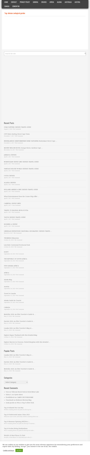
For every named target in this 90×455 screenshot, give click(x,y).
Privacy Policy (25, 2)
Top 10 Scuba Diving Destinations (15, 428)
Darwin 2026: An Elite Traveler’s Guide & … (19, 321)
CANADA (7, 307)
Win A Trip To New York (25, 403)
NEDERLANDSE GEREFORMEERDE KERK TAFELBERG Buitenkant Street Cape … (30, 141)
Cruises (44, 2)
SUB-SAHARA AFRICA (11, 266)
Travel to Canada (10, 293)
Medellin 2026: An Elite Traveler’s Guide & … (20, 314)
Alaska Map (8, 279)
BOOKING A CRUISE (10, 224)
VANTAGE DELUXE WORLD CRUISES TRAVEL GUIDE (21, 169)
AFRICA (6, 273)
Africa (52, 2)
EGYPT (6, 252)
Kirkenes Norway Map (23, 400)
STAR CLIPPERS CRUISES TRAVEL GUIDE (17, 127)
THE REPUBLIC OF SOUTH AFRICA (15, 259)
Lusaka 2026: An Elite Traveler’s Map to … (18, 328)
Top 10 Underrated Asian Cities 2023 (17, 414)
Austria (77, 2)
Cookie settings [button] (8, 450)
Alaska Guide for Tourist (12, 300)
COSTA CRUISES (9, 175)
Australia (68, 2)
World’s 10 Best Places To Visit (14, 435)
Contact (14, 2)
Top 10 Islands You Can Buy (13, 407)
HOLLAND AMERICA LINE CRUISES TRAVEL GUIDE (21, 189)
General (35, 2)
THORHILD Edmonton (11, 238)
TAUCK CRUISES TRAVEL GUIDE (14, 217)
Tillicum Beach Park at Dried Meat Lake (25, 392)
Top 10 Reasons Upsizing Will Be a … (17, 421)
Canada (6, 6)
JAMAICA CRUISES (10, 155)
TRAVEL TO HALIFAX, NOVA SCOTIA (16, 210)
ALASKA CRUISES (10, 182)
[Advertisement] (45, 33)
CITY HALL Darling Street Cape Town (17, 134)
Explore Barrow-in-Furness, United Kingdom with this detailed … (27, 342)
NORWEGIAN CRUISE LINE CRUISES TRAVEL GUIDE (21, 162)
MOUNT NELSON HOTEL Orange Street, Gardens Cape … (23, 148)
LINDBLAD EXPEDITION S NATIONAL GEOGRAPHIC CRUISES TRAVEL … (28, 231)
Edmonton (15, 6)
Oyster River (18, 394)
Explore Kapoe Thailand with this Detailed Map (20, 335)
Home (6, 2)
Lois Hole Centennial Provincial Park (17, 245)
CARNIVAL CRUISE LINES (12, 203)
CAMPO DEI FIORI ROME (25, 397)
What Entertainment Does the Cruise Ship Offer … (21, 196)
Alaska (59, 2)
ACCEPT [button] (19, 450)
